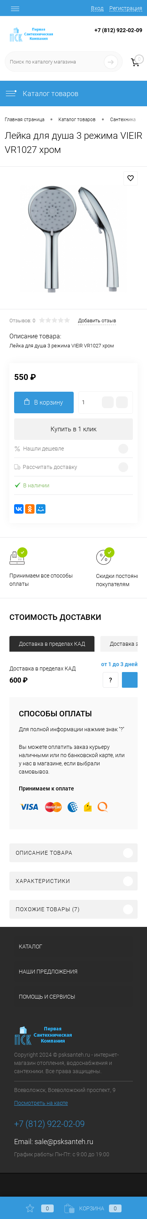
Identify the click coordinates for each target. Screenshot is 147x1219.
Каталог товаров (41, 93)
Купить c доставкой (130, 680)
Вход (97, 8)
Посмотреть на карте (41, 1103)
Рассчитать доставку (45, 467)
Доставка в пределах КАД (52, 644)
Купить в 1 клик (73, 429)
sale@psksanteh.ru (63, 1141)
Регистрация (125, 8)
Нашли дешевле (39, 448)
